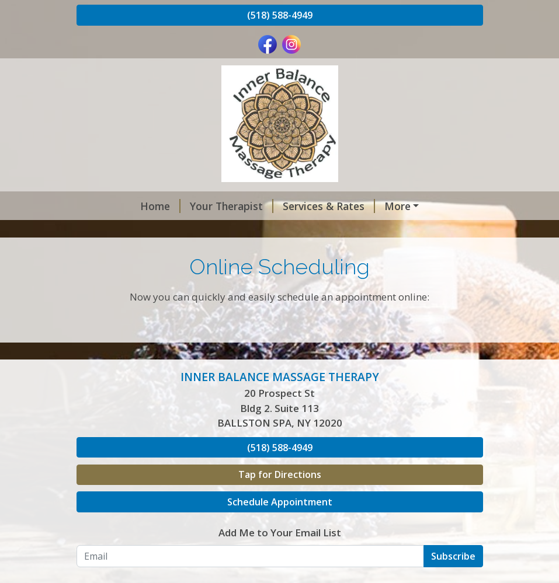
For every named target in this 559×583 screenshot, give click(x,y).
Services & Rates (274, 206)
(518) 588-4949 (280, 15)
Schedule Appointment (279, 551)
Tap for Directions (279, 524)
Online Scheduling (319, 231)
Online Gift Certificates (148, 231)
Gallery (400, 231)
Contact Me (115, 255)
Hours (240, 231)
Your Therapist (177, 206)
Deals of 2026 (369, 206)
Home (106, 206)
